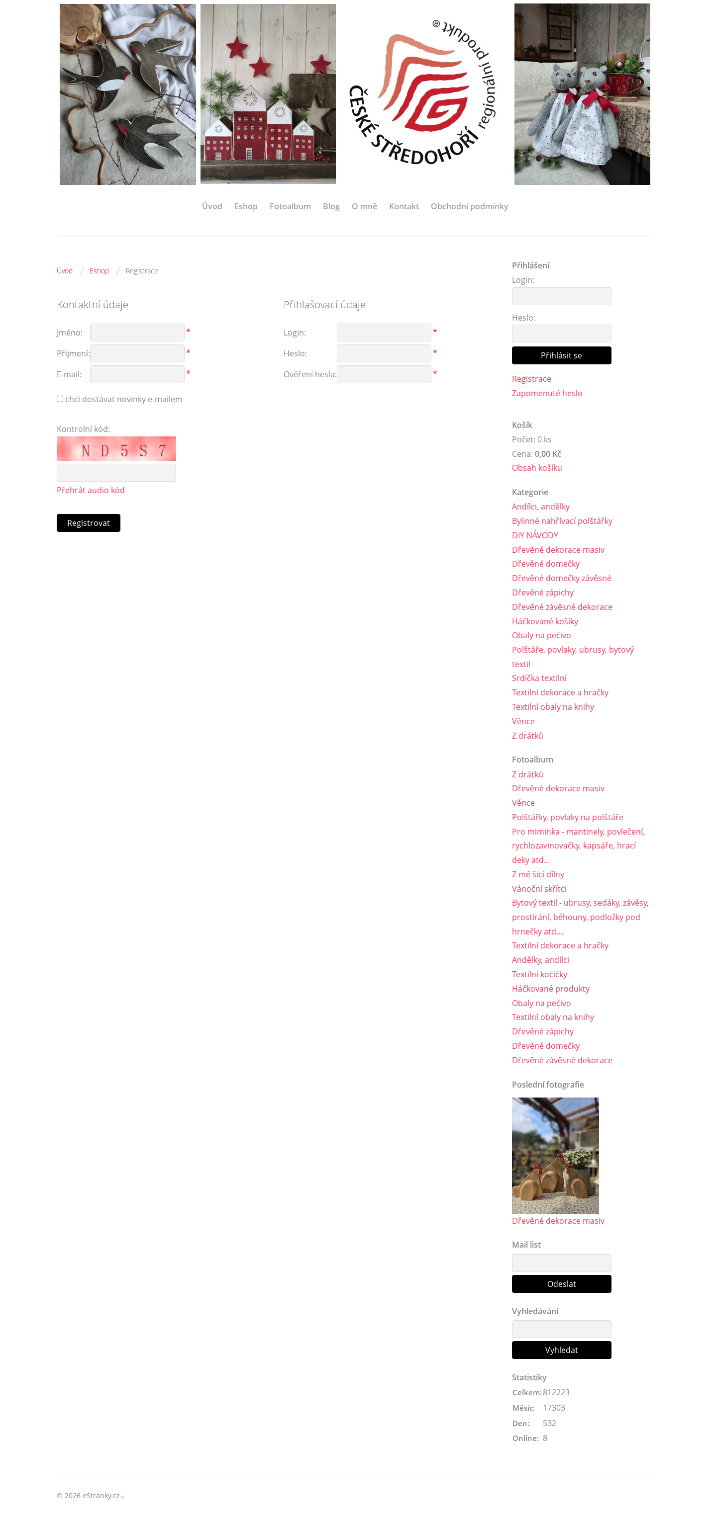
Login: (523, 279)
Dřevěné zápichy (543, 593)
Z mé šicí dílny (538, 874)
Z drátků (527, 735)
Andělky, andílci (540, 960)
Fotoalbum (290, 206)
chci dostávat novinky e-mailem (124, 399)
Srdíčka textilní (539, 678)
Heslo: (523, 317)
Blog (331, 206)
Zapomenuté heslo (547, 393)
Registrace (531, 378)
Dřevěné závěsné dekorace (562, 606)
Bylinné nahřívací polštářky (562, 521)
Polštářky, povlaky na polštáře (567, 817)
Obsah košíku (537, 468)
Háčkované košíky (545, 621)
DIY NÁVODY (535, 535)
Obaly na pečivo (541, 635)
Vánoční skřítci (539, 889)
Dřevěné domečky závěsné (561, 578)
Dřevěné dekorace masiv (558, 549)
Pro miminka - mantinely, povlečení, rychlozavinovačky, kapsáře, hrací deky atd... (578, 846)
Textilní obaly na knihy (553, 707)
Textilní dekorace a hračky (560, 692)
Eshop (246, 206)
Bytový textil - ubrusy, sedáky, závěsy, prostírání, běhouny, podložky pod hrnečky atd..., (580, 918)
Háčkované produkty (551, 989)
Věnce (523, 721)
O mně (364, 206)
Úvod (212, 206)
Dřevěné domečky (546, 564)
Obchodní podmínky (469, 206)
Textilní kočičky (539, 975)
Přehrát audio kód (91, 490)
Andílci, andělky (541, 507)
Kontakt (404, 206)
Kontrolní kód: (83, 428)
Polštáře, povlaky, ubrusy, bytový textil (573, 657)
